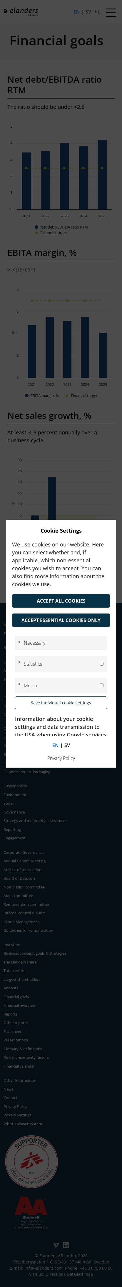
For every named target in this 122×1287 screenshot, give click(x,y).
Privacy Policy (61, 758)
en (55, 745)
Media (30, 685)
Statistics (33, 664)
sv (67, 745)
